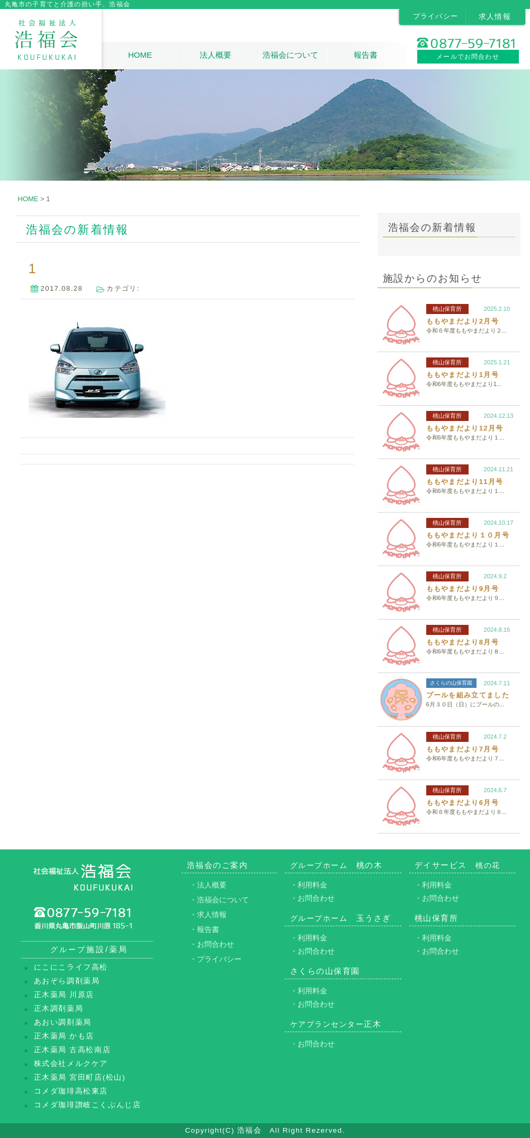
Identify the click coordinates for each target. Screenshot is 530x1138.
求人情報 (495, 16)
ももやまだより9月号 (462, 589)
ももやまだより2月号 (462, 321)
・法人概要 (208, 885)
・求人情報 (208, 914)
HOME (140, 54)
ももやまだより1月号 (462, 375)
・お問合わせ (212, 944)
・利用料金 (308, 885)
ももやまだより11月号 (465, 482)
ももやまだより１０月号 (467, 535)
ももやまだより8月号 (462, 642)
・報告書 (204, 929)
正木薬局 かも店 (64, 1036)
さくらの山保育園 (451, 683)
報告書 (366, 54)
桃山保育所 (447, 309)
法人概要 (215, 54)
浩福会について (290, 54)
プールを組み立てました (467, 695)
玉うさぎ (340, 917)
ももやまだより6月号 (462, 803)
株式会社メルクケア (71, 1064)
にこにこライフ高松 (71, 967)
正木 (336, 1023)
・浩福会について (219, 899)
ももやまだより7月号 (462, 749)
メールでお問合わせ (467, 56)
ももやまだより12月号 (465, 428)
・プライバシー (215, 959)
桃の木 (336, 865)
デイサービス (457, 865)
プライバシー (436, 16)
